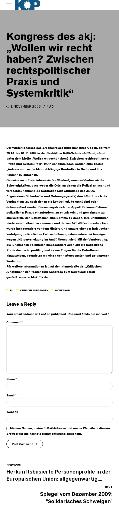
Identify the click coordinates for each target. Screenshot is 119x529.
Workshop (62, 291)
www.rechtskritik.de (33, 277)
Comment (14, 322)
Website (12, 412)
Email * (11, 395)
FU (11, 291)
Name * (11, 379)
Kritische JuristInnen (34, 291)
